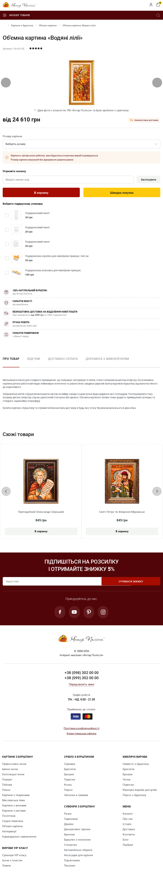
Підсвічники (72, 861)
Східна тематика (12, 822)
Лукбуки (128, 846)
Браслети (70, 770)
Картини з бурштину (22, 25)
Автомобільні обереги (78, 851)
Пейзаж (7, 786)
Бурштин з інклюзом (77, 841)
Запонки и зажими (76, 796)
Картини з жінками (14, 806)
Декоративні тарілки (77, 830)
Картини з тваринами (16, 796)
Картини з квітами (14, 812)
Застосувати (147, 179)
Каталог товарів (16, 15)
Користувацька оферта (81, 734)
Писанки (69, 866)
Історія (127, 825)
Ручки (67, 815)
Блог (126, 841)
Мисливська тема (13, 801)
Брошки (69, 775)
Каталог (128, 815)
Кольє (68, 786)
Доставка (129, 830)
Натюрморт (9, 832)
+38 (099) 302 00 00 (82, 678)
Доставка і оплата (63, 359)
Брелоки (69, 835)
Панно (6, 791)
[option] (33, 362)
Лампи (6, 866)
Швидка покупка (122, 193)
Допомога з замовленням (107, 359)
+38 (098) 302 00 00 (82, 673)
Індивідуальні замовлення (19, 837)
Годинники (71, 820)
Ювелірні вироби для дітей (140, 791)
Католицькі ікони (13, 775)
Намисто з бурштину (136, 765)
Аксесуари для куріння (78, 856)
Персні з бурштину (134, 796)
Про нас (128, 820)
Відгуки (33, 359)
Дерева (68, 825)
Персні (68, 791)
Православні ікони (14, 765)
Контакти (129, 835)
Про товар (11, 359)
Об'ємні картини (48, 25)
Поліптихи (8, 817)
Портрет (7, 780)
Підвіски (69, 780)
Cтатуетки (70, 846)
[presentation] (6, 82)
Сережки (69, 765)
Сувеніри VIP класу (14, 856)
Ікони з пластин (12, 861)
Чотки (126, 780)
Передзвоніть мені (81, 686)
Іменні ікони (10, 770)
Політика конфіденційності (81, 729)
